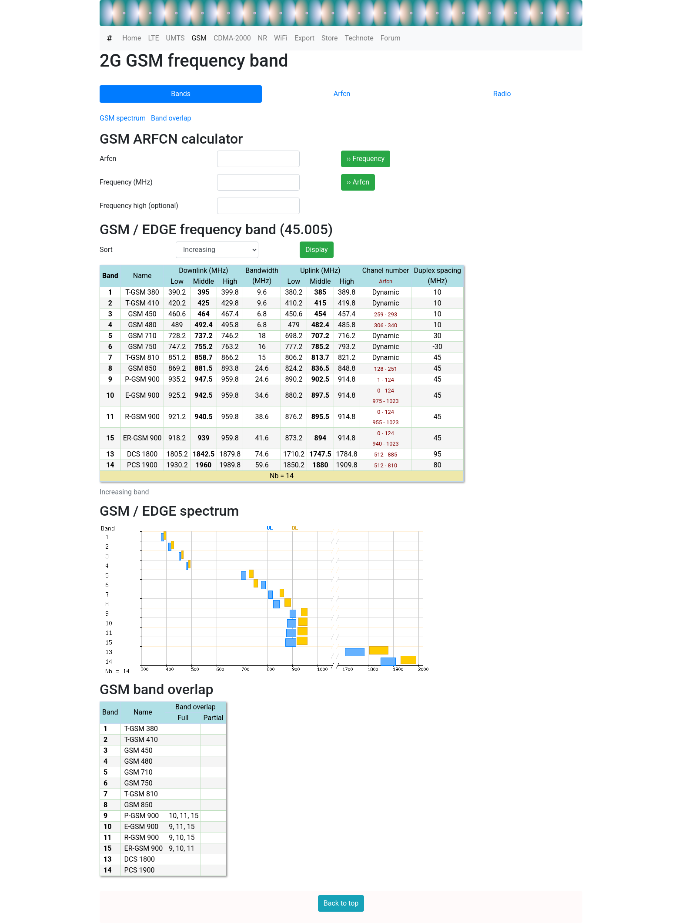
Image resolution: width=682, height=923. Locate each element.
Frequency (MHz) (126, 182)
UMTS (175, 38)
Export (304, 38)
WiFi (281, 38)
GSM (201, 37)
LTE (153, 38)
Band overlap (171, 118)
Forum (391, 38)
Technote (359, 38)
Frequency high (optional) (139, 205)
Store (329, 38)
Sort (106, 249)
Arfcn (342, 94)
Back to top (341, 903)
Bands (181, 94)
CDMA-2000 (232, 38)
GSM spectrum (123, 118)
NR (262, 38)
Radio (502, 94)
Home (131, 38)
